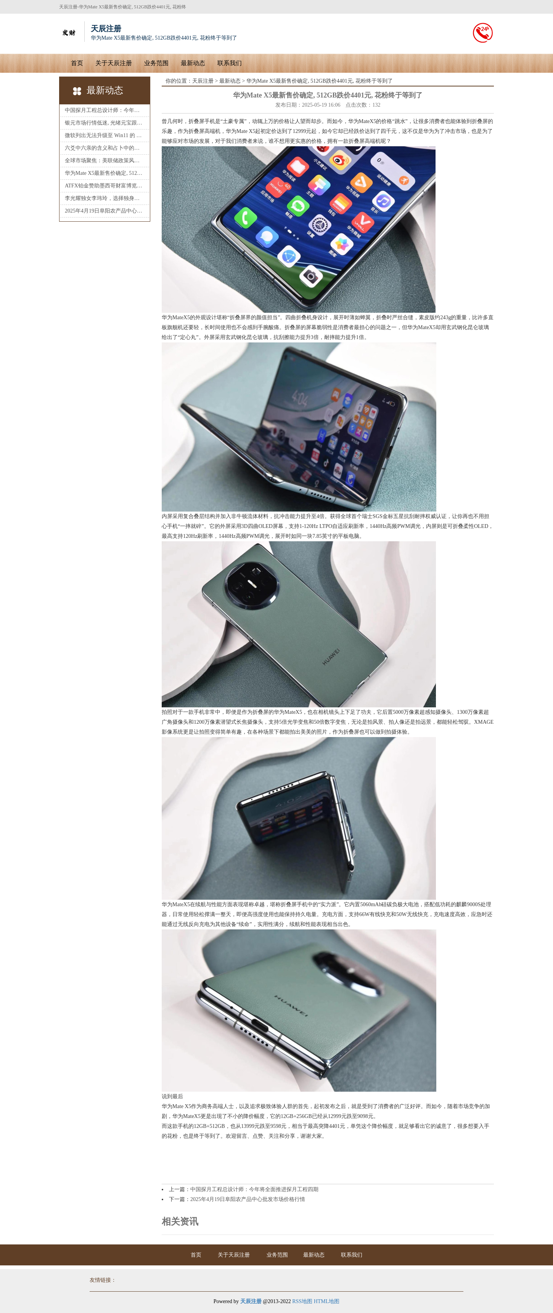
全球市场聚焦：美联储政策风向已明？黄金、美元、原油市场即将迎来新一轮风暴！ (105, 160)
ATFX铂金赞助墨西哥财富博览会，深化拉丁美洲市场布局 (105, 186)
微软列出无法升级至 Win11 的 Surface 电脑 (105, 135)
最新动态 (193, 63)
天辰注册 (203, 81)
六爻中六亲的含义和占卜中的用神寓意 (105, 148)
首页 (77, 63)
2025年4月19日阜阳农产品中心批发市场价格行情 (105, 211)
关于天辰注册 (113, 63)
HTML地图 (327, 1301)
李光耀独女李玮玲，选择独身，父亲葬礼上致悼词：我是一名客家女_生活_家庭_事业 (105, 198)
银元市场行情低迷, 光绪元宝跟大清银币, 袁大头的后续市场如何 (105, 123)
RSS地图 (302, 1301)
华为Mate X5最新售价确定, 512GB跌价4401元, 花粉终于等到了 (105, 173)
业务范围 (156, 63)
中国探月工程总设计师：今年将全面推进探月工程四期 (105, 110)
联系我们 (229, 63)
